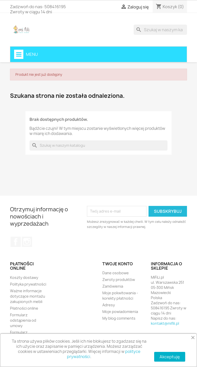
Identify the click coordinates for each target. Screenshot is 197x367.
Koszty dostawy (24, 277)
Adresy (108, 304)
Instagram (27, 242)
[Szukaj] (160, 30)
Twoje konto (117, 264)
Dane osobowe (115, 272)
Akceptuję (170, 357)
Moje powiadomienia (120, 311)
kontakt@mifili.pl (165, 323)
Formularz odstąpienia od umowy (23, 320)
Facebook (16, 242)
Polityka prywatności (28, 284)
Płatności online (24, 308)
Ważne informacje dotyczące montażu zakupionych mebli (27, 296)
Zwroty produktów (118, 279)
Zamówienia (112, 286)
